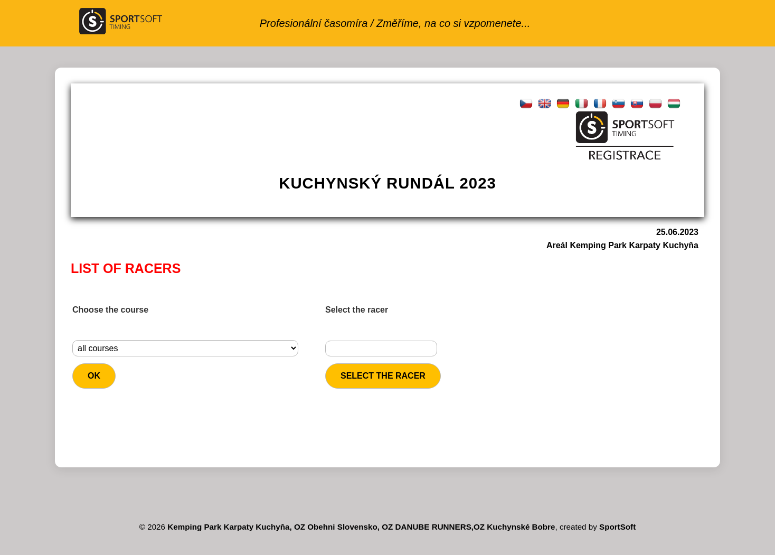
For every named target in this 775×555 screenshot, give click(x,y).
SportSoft (617, 526)
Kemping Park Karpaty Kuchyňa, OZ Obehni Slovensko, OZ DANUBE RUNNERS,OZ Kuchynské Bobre (361, 526)
